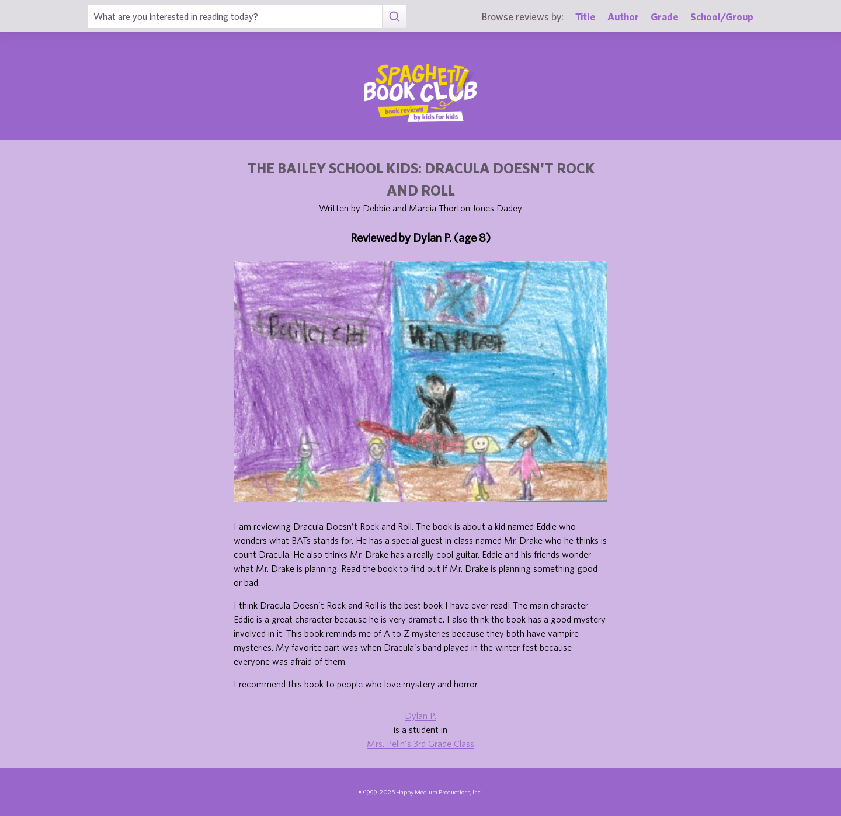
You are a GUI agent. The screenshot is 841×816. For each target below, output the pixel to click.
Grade (665, 17)
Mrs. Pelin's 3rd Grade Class (420, 743)
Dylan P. (420, 715)
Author (623, 17)
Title (585, 17)
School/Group (721, 17)
